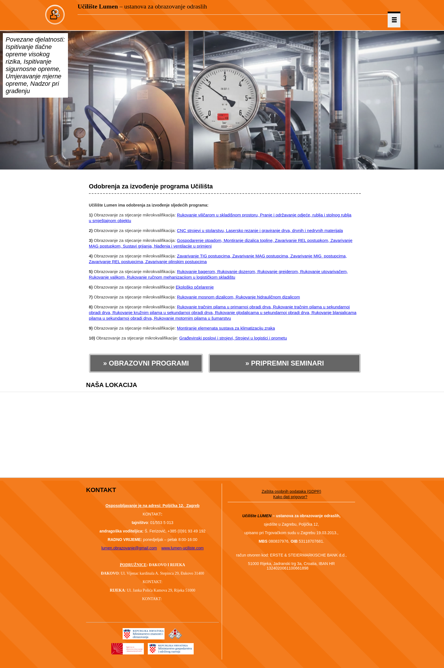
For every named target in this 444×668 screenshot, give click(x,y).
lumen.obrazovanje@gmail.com (129, 548)
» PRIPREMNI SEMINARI (284, 363)
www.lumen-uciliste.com (182, 548)
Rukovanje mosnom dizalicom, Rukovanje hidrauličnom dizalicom (238, 297)
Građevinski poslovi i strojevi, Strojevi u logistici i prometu (233, 338)
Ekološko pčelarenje (195, 287)
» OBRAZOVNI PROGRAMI (146, 363)
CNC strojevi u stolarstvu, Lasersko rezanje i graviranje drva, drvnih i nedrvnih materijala (260, 230)
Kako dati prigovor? (290, 497)
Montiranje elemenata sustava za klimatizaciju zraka (226, 328)
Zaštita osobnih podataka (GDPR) (291, 491)
